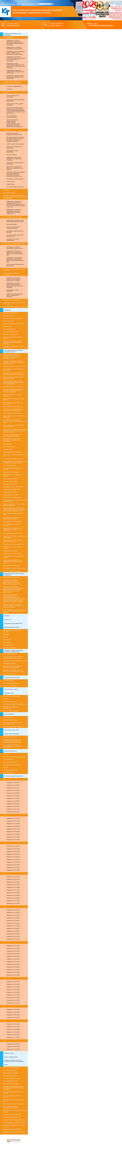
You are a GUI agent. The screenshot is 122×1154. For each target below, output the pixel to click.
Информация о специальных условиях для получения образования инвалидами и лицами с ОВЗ (14, 211)
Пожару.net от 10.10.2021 (13, 934)
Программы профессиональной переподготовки (14, 235)
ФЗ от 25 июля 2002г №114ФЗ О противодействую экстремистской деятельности (12, 746)
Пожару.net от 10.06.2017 (13, 795)
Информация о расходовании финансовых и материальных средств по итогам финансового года (14, 259)
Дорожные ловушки (8, 759)
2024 (4, 1006)
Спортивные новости (8, 680)
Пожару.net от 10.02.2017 (13, 785)
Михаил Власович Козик (9, 1075)
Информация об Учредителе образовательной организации (14, 48)
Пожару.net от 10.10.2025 (13, 1037)
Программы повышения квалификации (12, 239)
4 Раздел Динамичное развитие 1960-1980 (14, 1122)
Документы (6, 92)
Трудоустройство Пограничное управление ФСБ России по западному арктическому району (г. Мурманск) (14, 431)
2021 (4, 906)
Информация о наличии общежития (12, 290)
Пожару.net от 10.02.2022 (13, 948)
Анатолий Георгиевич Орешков (11, 1078)
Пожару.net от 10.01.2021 (13, 910)
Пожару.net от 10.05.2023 (13, 989)
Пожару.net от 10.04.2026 (13, 1049)
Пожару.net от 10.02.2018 (13, 821)
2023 (4, 978)
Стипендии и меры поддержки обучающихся (11, 273)
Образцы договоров (11, 224)
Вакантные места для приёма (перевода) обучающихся (14, 270)
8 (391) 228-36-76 (56, 23)
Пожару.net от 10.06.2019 (13, 856)
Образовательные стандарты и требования (14, 306)
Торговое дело (7, 639)
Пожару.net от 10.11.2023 (13, 1000)
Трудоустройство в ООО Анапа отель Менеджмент (13, 403)
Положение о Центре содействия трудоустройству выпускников (12, 435)
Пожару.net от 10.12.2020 (13, 903)
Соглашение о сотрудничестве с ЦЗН (13, 458)
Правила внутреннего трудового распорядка (14, 104)
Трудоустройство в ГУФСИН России (12, 452)
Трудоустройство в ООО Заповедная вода (14, 568)
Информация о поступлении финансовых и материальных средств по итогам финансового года (14, 253)
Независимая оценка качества (11, 577)
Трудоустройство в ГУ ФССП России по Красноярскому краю (13, 426)
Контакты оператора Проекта (11, 710)
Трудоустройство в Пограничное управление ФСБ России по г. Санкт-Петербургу (13, 530)
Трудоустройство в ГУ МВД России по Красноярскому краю (13, 377)
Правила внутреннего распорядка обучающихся (15, 100)
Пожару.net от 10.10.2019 (13, 864)
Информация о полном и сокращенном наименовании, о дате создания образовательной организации (15, 42)
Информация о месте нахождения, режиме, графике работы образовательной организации (15, 53)
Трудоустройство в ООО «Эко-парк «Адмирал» (12, 395)
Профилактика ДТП (8, 772)
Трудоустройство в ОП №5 (10, 492)
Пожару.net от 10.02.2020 (13, 879)
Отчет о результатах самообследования (11, 116)
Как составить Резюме (9, 446)
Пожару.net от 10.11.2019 (13, 867)
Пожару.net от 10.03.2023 (13, 987)
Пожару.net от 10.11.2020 (13, 900)
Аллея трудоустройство (9, 465)
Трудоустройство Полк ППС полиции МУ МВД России (14, 416)
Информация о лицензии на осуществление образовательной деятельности (15, 72)
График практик (10, 184)
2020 (4, 873)
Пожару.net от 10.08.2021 (13, 928)
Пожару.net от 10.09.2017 (13, 803)
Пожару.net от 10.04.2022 (13, 953)
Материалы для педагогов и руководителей (10, 707)
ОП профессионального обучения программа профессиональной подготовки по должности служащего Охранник (15, 139)
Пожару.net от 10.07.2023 (13, 995)
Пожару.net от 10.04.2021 (13, 918)
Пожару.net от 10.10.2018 (13, 834)
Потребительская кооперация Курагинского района (14, 1111)
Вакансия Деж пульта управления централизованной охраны (12, 518)
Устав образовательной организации (12, 96)
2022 (4, 942)
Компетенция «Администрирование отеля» (14, 660)
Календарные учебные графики (14, 179)
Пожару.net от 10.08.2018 (13, 831)
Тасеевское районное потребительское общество (13, 1100)
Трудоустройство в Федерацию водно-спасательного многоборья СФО (13, 410)
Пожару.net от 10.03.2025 (13, 1029)
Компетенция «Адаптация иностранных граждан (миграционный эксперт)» (13, 657)
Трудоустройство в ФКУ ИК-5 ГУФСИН (13, 486)
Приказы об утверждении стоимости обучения (13, 227)
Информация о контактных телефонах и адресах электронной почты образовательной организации (15, 58)
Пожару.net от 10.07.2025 (13, 1034)
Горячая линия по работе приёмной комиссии (12, 337)
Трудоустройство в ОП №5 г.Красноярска (14, 366)
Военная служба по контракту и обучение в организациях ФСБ (14, 500)
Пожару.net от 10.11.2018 (13, 837)
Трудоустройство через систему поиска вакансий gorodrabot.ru (13, 504)
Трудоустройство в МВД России (11, 489)
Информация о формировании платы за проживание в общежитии (14, 295)
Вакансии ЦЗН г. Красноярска (11, 472)
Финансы (5, 637)
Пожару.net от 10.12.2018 (13, 839)
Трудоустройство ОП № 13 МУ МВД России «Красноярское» (14, 537)
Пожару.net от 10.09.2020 (13, 895)
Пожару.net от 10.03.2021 (13, 915)
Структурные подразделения (14, 86)
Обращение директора (9, 329)
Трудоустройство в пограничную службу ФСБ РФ (13, 399)
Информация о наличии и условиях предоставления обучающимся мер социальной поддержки (14, 285)
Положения (9, 89)
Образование (6, 130)
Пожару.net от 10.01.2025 (13, 1024)
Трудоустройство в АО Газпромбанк (12, 413)
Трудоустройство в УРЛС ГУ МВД (12, 553)
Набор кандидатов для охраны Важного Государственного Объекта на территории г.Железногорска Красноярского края (14, 509)
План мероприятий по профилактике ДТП (14, 756)
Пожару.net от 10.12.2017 (13, 811)
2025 (4, 1020)
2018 (4, 815)
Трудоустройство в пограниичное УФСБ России (13, 557)
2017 (4, 779)
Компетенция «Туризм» (9, 663)
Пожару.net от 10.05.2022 (13, 956)
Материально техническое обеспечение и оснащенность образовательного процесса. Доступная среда (14, 197)
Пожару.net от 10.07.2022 (13, 961)
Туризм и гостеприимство (10, 647)
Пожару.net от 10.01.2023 (13, 981)
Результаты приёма (11, 154)
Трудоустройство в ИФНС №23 (11, 565)
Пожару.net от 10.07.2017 (13, 798)
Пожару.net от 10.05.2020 (13, 884)
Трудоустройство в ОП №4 (10, 551)
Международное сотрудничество (12, 300)
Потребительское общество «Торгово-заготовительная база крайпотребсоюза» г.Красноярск (14, 1088)
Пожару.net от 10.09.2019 (13, 862)
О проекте (6, 698)
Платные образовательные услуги (12, 217)
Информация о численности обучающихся (13, 147)
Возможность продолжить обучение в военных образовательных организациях (14, 373)
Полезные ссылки (8, 449)
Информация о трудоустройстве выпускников (15, 163)
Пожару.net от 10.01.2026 (13, 1044)
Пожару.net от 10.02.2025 (13, 1026)
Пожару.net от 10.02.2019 (13, 849)
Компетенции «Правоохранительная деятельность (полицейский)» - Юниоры (13, 670)
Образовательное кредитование (11, 696)
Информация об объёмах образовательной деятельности (14, 247)
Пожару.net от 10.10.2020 (13, 898)
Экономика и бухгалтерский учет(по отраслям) (12, 631)
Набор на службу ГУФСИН (10, 481)
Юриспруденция (7, 642)
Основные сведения (8, 37)
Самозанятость (7, 444)
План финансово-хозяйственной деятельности (15, 265)
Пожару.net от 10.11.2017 (13, 809)
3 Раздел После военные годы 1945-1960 (14, 1120)
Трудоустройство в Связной (10, 494)
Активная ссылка (7, 717)
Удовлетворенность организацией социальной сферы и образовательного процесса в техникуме (13, 606)
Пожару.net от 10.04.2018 (13, 823)
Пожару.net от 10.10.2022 (13, 969)
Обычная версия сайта (8, 4)
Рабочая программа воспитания (14, 186)
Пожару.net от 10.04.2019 (13, 851)
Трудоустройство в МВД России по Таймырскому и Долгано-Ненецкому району (12, 562)
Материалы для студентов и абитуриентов (14, 704)
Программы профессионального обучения (15, 231)
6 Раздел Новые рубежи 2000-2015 (12, 1129)
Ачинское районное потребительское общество (13, 1092)
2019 (4, 843)
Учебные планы (10, 181)
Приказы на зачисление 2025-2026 (12, 318)
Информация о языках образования (12, 151)
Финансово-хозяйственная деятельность (14, 243)
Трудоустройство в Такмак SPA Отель (13, 406)
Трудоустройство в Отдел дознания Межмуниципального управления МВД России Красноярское (13, 382)
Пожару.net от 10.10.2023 (13, 997)
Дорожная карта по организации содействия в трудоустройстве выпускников (11, 440)
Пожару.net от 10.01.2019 (13, 846)
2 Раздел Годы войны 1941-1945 (11, 1117)
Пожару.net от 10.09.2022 (13, 967)
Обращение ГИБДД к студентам (11, 764)
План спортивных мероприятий (11, 683)
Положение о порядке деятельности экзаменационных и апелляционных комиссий (12, 342)
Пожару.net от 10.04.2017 (13, 790)
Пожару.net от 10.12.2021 (13, 939)
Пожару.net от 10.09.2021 (13, 931)
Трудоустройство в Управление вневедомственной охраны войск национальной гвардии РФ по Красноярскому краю (12, 356)
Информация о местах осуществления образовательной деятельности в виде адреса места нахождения (15, 65)
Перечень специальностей (10, 334)
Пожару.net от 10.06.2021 (13, 923)
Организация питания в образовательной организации (14, 303)
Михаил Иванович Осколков (10, 1081)
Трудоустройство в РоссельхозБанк (12, 521)
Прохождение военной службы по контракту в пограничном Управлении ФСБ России (14, 421)
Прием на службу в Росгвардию (11, 571)
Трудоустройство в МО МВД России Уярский (12, 475)
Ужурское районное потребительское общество (13, 1096)
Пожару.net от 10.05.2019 (13, 854)
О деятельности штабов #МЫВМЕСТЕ (13, 726)
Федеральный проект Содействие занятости (12, 468)
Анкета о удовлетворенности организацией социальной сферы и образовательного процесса (14, 611)
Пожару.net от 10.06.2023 (13, 992)
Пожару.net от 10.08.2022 (13, 964)
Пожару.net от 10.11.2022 (13, 972)
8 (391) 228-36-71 (56, 26)
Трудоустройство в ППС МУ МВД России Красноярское (14, 369)
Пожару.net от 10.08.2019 (13, 859)
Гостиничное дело (8, 645)
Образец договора (8, 315)
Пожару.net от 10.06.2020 (13, 887)
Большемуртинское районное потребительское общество (11, 1107)
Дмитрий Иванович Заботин (10, 1073)
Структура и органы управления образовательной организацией (11, 82)
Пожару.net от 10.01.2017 (13, 782)
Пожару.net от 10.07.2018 (13, 829)
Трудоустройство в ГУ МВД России (12, 497)
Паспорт (5, 754)
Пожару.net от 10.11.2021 (13, 936)
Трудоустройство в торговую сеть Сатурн (14, 544)
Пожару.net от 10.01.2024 (13, 1009)
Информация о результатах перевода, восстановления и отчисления (14, 159)
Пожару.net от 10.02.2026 (13, 1046)
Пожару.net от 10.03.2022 (13, 951)
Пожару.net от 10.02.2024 (13, 1012)
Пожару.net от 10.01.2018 (13, 818)
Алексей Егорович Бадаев (10, 1070)
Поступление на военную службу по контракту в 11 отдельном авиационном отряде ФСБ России (13, 362)
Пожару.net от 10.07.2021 (13, 925)
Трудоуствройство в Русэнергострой (12, 386)
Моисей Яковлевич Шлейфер (11, 1083)
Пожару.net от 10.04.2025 (13, 1032)
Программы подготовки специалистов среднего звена (14, 134)
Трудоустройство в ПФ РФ (10, 484)
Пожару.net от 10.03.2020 (13, 882)
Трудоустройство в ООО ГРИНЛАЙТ (12, 533)
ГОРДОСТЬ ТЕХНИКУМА (9, 686)
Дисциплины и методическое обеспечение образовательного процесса (14, 168)
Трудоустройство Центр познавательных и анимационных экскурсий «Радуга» (14, 462)
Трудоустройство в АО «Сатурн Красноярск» (11, 524)
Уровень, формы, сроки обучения (15, 144)
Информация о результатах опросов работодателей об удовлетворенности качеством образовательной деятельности (11, 582)
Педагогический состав (9, 192)
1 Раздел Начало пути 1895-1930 (12, 1114)
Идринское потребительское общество (13, 1103)
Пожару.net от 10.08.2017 (13, 801)
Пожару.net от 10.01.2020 (13, 876)
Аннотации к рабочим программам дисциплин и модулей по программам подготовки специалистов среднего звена (15, 174)
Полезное (5, 767)
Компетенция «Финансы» (10, 674)
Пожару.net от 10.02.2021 (13, 912)
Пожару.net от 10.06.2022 (13, 959)
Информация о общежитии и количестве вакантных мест (14, 347)
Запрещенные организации (10, 737)
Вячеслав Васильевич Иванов (11, 1067)
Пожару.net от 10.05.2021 (13, 920)
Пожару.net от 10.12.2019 (13, 870)
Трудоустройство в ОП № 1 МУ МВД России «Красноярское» (12, 541)
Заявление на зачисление (10, 313)
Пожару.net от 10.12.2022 (13, 975)
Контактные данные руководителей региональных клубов (12, 723)
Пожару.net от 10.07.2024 (13, 1017)
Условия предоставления (10, 701)
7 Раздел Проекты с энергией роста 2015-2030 (14, 1132)
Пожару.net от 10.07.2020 (13, 890)
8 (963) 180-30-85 (13, 25)
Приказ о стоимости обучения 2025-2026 (14, 323)
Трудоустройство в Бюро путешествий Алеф (13, 514)
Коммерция (6, 634)
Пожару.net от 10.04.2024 (13, 1014)
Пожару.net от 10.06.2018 (13, 826)
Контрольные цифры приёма (10, 331)
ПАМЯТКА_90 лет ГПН (12, 788)
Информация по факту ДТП (10, 770)
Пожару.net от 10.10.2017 (13, 806)
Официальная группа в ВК (10, 762)
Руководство (6, 190)
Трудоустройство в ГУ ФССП (10, 478)
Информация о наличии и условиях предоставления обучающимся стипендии (13, 279)
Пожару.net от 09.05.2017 (13, 793)
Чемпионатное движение (9, 654)
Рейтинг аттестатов (8, 321)
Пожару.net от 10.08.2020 (13, 892)
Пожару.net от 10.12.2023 (13, 1003)
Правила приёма (7, 326)
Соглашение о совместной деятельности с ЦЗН (14, 455)
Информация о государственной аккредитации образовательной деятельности (15, 77)
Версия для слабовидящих (27, 4)
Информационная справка (10, 720)
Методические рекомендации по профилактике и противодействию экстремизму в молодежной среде (12, 741)
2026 (4, 1040)
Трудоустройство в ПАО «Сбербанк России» (12, 547)
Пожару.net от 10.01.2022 (13, 945)
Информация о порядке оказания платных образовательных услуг (15, 221)
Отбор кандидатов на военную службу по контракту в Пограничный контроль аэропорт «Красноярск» (14, 391)
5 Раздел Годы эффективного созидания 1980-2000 (14, 1126)
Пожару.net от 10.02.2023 (13, 984)
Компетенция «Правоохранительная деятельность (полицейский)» (12, 666)
